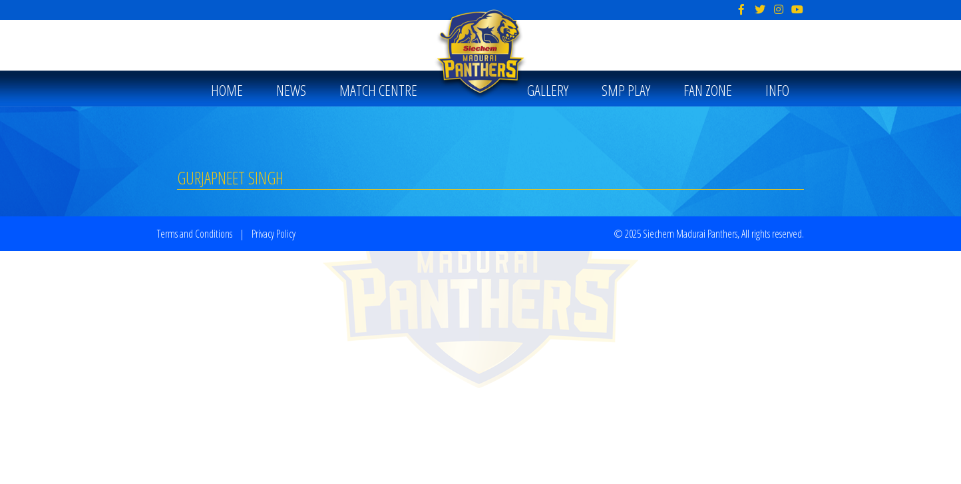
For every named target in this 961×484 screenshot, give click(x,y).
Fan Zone (707, 90)
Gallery (547, 90)
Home (227, 90)
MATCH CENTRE (378, 90)
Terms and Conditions (194, 233)
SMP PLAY (626, 90)
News (291, 90)
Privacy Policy (273, 233)
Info (777, 90)
